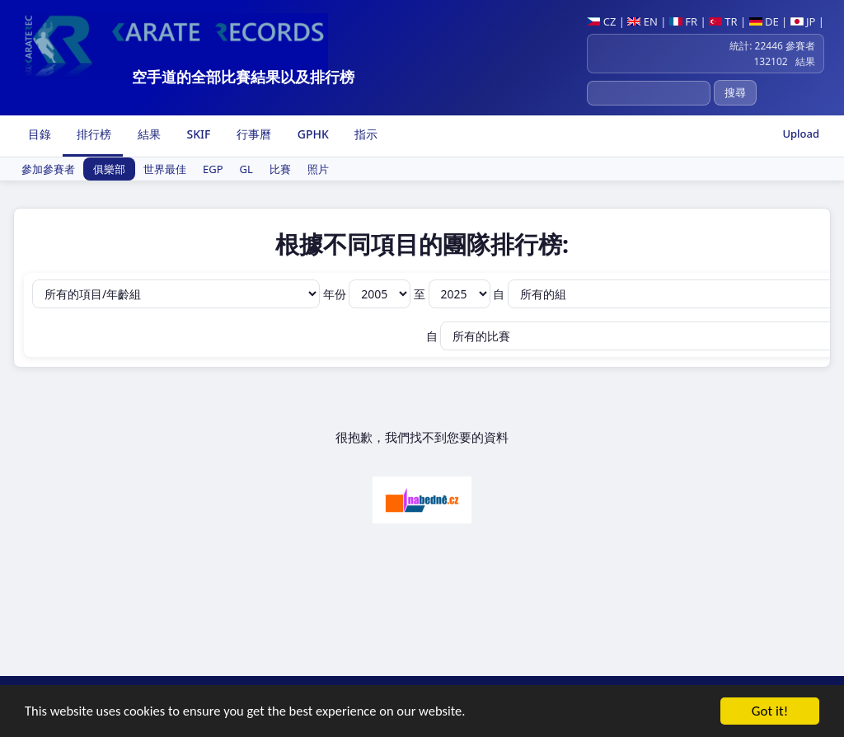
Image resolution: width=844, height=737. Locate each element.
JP (803, 21)
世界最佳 (164, 169)
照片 (318, 169)
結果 (147, 134)
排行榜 (93, 134)
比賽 (280, 169)
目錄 (38, 134)
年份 (368, 294)
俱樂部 (109, 169)
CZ (601, 21)
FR (683, 21)
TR (723, 21)
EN (642, 21)
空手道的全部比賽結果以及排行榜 (243, 77)
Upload (800, 133)
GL (246, 169)
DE (764, 21)
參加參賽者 (48, 169)
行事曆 (252, 134)
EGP (213, 169)
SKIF (197, 134)
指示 (365, 134)
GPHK (311, 134)
